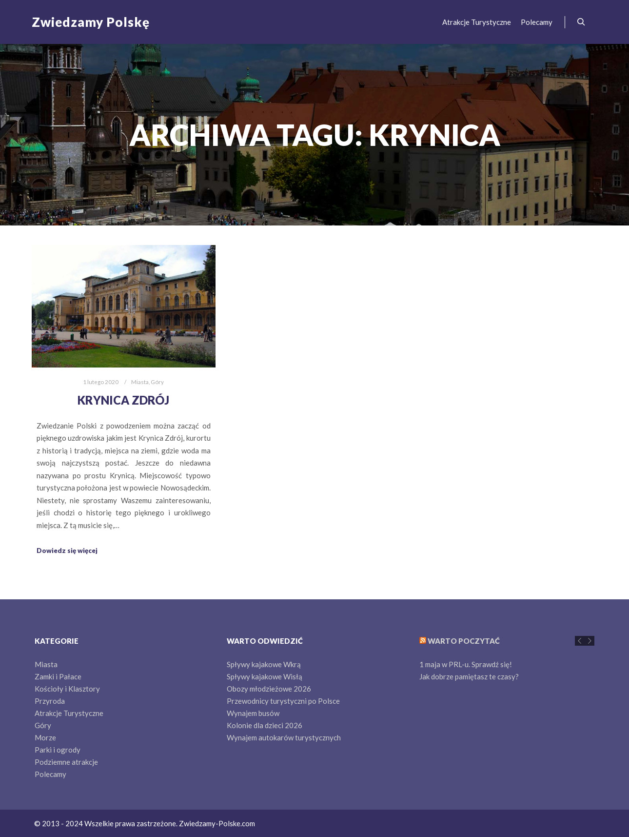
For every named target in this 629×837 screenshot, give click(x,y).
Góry (157, 381)
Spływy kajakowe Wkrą (264, 664)
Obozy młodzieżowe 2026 (269, 688)
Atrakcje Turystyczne (69, 713)
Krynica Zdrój (123, 400)
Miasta (140, 381)
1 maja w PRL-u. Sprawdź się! (465, 664)
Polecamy (50, 774)
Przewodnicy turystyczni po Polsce (283, 700)
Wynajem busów (253, 713)
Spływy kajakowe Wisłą (264, 676)
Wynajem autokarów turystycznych (284, 737)
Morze (45, 737)
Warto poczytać (464, 640)
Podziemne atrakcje (66, 761)
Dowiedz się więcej (67, 550)
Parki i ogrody (57, 749)
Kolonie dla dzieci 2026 (264, 725)
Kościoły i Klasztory (67, 688)
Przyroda (50, 700)
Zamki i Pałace (58, 676)
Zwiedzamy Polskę (80, 22)
